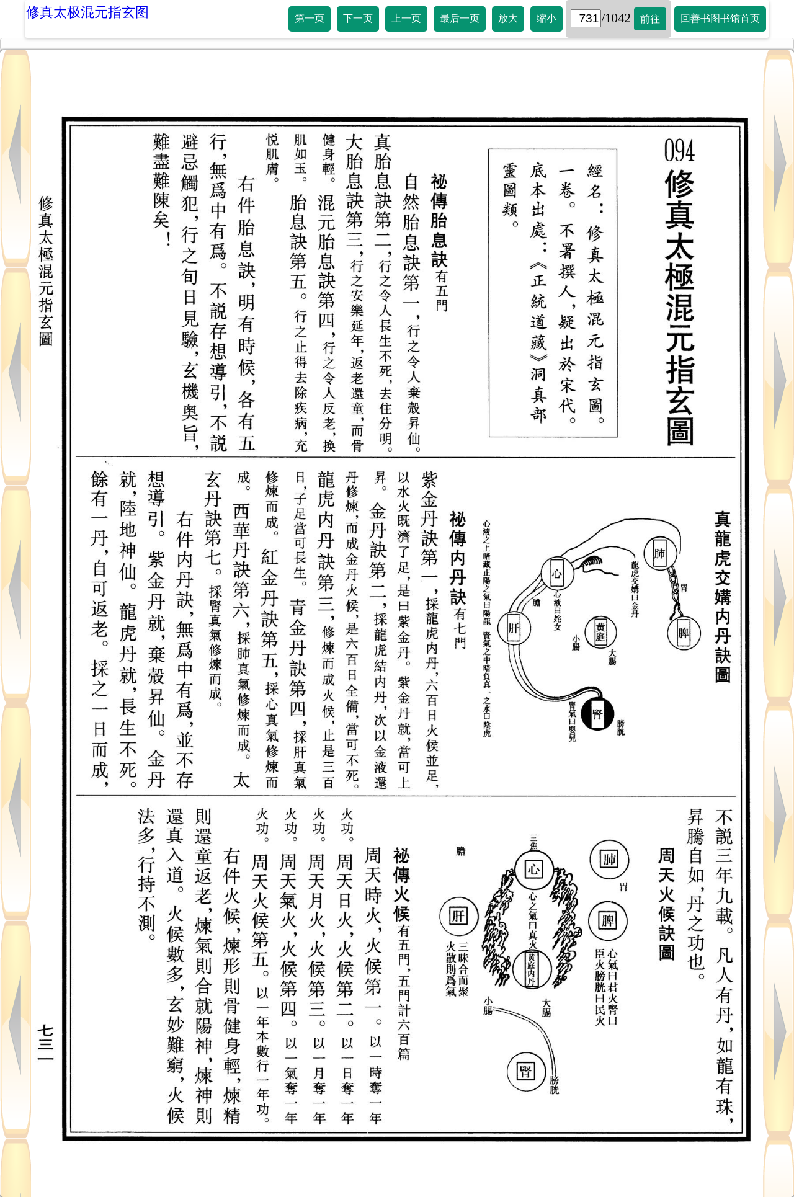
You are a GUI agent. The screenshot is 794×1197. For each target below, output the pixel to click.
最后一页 (460, 18)
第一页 (309, 18)
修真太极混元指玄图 (87, 12)
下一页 (358, 18)
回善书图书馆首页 (720, 18)
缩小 (546, 18)
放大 (508, 18)
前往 (650, 19)
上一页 (406, 18)
